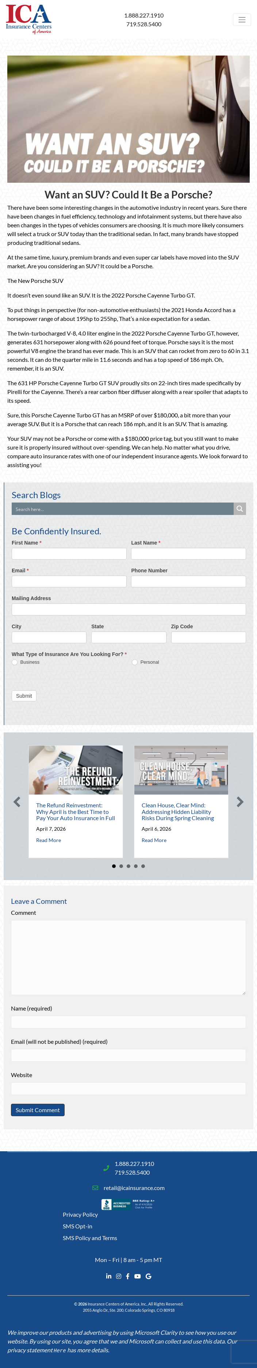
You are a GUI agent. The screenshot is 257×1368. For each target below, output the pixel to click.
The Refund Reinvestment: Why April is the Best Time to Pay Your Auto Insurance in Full (75, 811)
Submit (24, 696)
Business (25, 662)
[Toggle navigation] (242, 20)
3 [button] (128, 866)
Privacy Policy (80, 1214)
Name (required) (31, 1008)
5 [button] (143, 866)
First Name (27, 543)
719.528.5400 (143, 23)
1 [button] (114, 866)
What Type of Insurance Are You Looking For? (69, 654)
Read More (48, 840)
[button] (17, 802)
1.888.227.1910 (144, 15)
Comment (23, 912)
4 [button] (136, 866)
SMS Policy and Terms (90, 1237)
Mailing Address (31, 598)
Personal (145, 662)
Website (21, 1074)
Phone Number (149, 570)
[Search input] (123, 508)
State (97, 626)
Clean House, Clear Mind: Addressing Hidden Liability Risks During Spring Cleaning (178, 811)
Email (20, 570)
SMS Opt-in (77, 1226)
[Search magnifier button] (240, 509)
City (16, 626)
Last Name (145, 543)
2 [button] (121, 866)
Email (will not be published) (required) (59, 1041)
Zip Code (182, 626)
